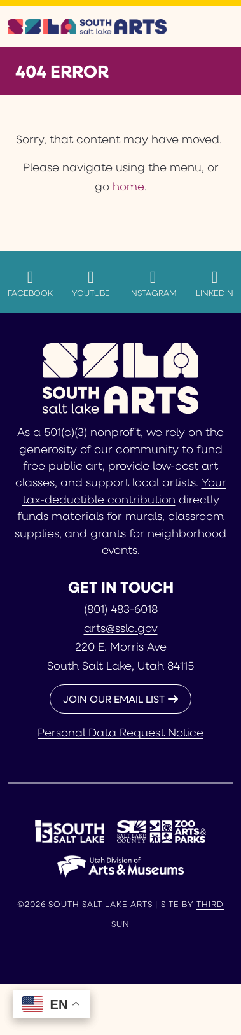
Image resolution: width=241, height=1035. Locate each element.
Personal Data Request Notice (120, 732)
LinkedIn (214, 283)
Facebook (30, 283)
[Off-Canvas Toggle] (222, 26)
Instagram (153, 283)
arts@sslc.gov (121, 628)
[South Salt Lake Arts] (87, 26)
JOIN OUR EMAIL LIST (114, 698)
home (128, 186)
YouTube (91, 283)
